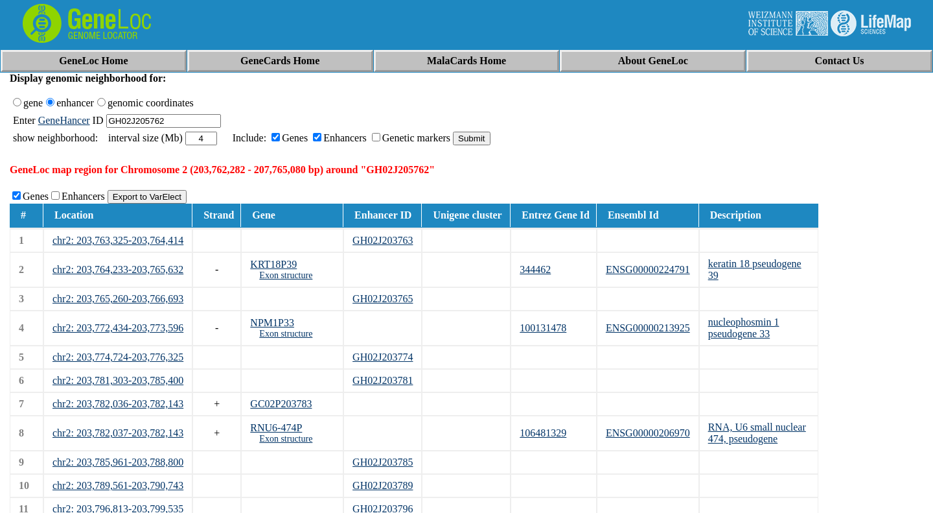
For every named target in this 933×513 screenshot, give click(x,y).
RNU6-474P (276, 427)
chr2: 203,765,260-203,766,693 (117, 298)
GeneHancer (64, 120)
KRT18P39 (273, 264)
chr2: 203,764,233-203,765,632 (117, 269)
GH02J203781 (382, 380)
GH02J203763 (382, 240)
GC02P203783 (281, 403)
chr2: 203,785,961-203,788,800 (117, 462)
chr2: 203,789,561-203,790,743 (117, 485)
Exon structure (285, 275)
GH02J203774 (382, 357)
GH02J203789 (382, 485)
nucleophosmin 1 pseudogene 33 (743, 327)
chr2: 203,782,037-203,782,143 (117, 432)
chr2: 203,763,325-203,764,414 (117, 240)
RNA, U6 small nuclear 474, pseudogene (757, 433)
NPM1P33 (272, 322)
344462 (535, 269)
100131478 (543, 327)
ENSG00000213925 (648, 327)
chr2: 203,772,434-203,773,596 (117, 327)
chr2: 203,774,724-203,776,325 (117, 357)
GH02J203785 (382, 462)
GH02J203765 (382, 298)
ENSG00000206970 (648, 432)
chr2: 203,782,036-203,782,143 (117, 403)
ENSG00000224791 (648, 269)
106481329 (543, 432)
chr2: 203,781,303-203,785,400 (117, 380)
